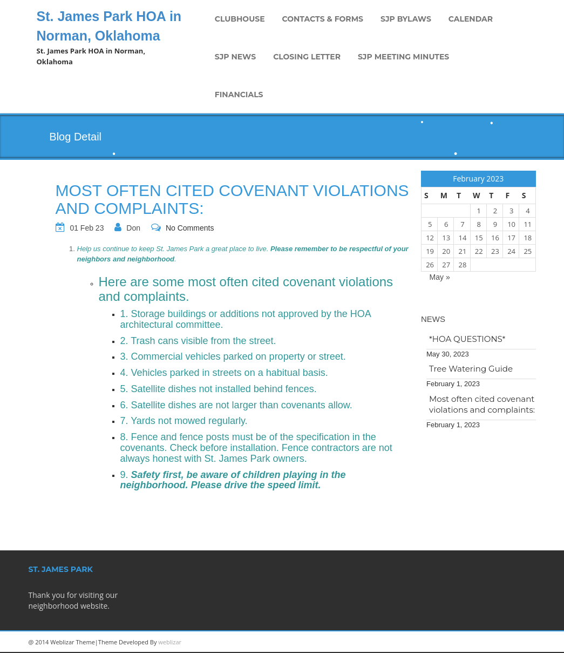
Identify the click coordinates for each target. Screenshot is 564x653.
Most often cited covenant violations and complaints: (482, 404)
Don (133, 228)
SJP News (235, 57)
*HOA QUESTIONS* (467, 339)
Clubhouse (240, 19)
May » (440, 277)
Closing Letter (307, 57)
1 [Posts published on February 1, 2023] (478, 211)
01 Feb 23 (87, 228)
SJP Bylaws (405, 19)
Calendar (471, 19)
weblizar (169, 642)
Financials (239, 94)
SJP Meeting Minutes (403, 57)
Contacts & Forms (322, 19)
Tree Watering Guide (471, 368)
